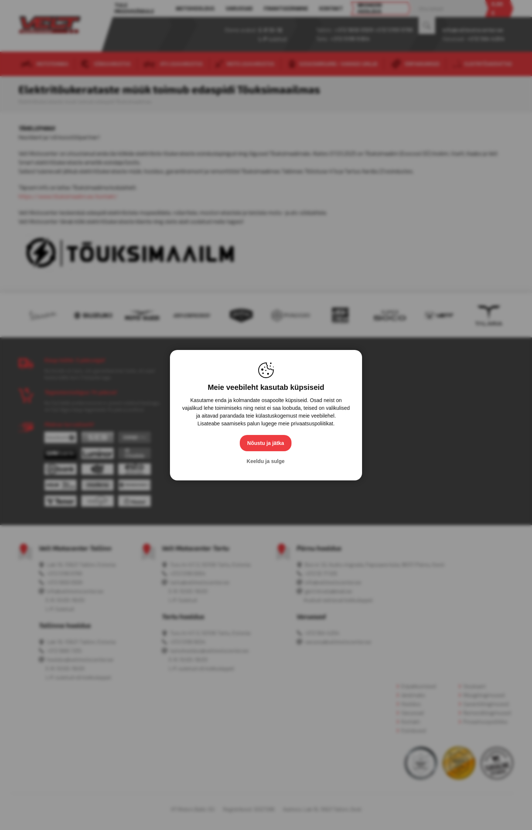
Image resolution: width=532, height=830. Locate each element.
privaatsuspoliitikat (312, 423)
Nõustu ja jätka (266, 443)
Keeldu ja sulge (266, 461)
